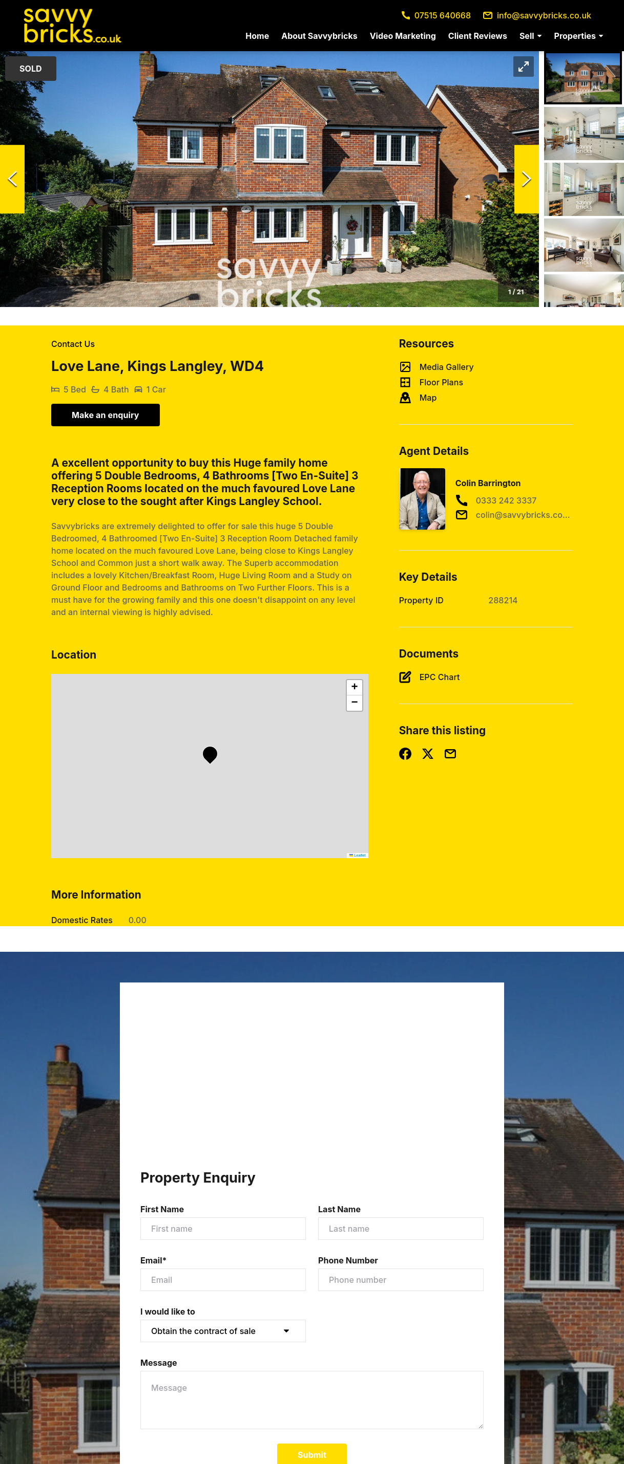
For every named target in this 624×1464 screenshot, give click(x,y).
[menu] (421, 36)
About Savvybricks (319, 36)
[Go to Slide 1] (583, 77)
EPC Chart (440, 677)
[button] (530, 36)
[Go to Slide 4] (584, 245)
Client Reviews (477, 36)
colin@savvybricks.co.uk (523, 515)
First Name (162, 1209)
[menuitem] (257, 36)
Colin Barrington (488, 483)
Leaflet (357, 855)
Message (158, 1363)
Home (257, 36)
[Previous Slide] (12, 179)
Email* (153, 1260)
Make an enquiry (105, 415)
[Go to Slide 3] (584, 189)
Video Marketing (403, 36)
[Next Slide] (526, 179)
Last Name (339, 1209)
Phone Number (348, 1260)
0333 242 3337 (506, 500)
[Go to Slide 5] (584, 300)
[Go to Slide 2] (584, 133)
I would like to (167, 1311)
